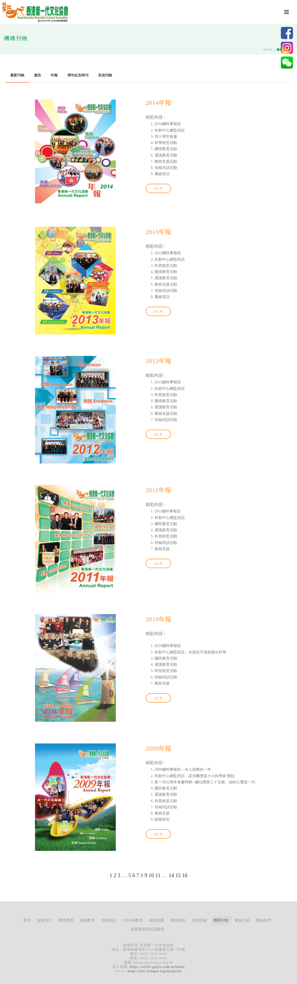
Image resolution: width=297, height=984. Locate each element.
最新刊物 (17, 75)
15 (178, 875)
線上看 (158, 188)
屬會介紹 (242, 920)
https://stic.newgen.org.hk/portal (155, 971)
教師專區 (178, 920)
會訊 (37, 75)
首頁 (27, 920)
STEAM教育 (133, 920)
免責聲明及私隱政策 (147, 929)
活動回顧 (199, 920)
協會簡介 (44, 920)
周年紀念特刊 (77, 75)
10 (151, 875)
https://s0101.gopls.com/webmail (157, 967)
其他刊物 (105, 75)
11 (157, 875)
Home (268, 49)
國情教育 (66, 920)
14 (171, 875)
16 (184, 875)
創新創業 (156, 920)
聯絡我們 (263, 920)
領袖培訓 (108, 920)
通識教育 (87, 920)
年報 (54, 75)
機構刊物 (220, 920)
